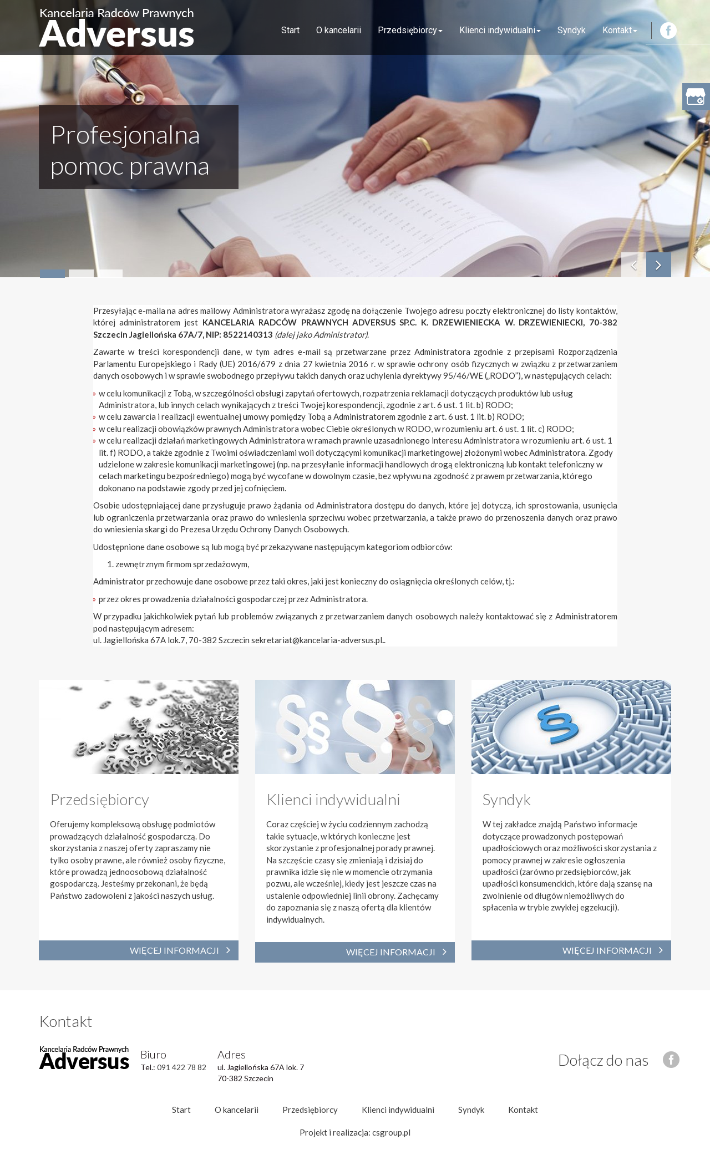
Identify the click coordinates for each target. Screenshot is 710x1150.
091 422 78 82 (181, 1067)
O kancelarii (338, 30)
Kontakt (619, 30)
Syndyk (571, 30)
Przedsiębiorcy (410, 30)
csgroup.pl (391, 1132)
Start (290, 30)
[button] (658, 264)
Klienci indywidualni (500, 30)
